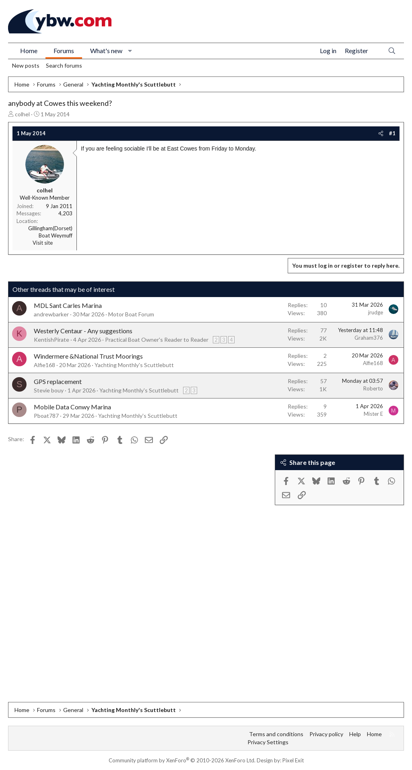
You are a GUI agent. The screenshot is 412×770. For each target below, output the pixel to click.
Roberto (373, 388)
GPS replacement (58, 381)
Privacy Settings (267, 742)
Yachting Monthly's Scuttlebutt (134, 364)
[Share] (380, 133)
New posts (25, 65)
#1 (392, 133)
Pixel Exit (293, 760)
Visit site (43, 242)
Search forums (64, 65)
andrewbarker (51, 314)
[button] (130, 50)
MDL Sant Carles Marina (68, 305)
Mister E (373, 414)
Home (28, 50)
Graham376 (368, 337)
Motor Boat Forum (131, 314)
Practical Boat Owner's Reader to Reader (156, 339)
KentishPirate (51, 339)
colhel (22, 114)
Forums (64, 50)
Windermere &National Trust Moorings (88, 356)
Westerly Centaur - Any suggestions (83, 330)
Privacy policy (326, 734)
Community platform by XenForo (182, 760)
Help (355, 734)
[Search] (392, 51)
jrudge (375, 312)
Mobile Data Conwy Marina (72, 407)
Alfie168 (44, 364)
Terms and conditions (276, 734)
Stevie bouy (49, 390)
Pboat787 (46, 415)
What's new (106, 50)
